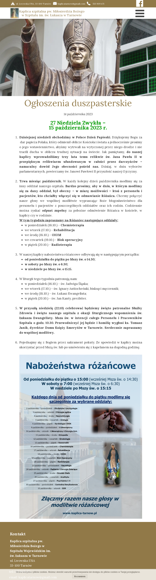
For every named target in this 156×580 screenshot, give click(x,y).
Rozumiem (79, 576)
